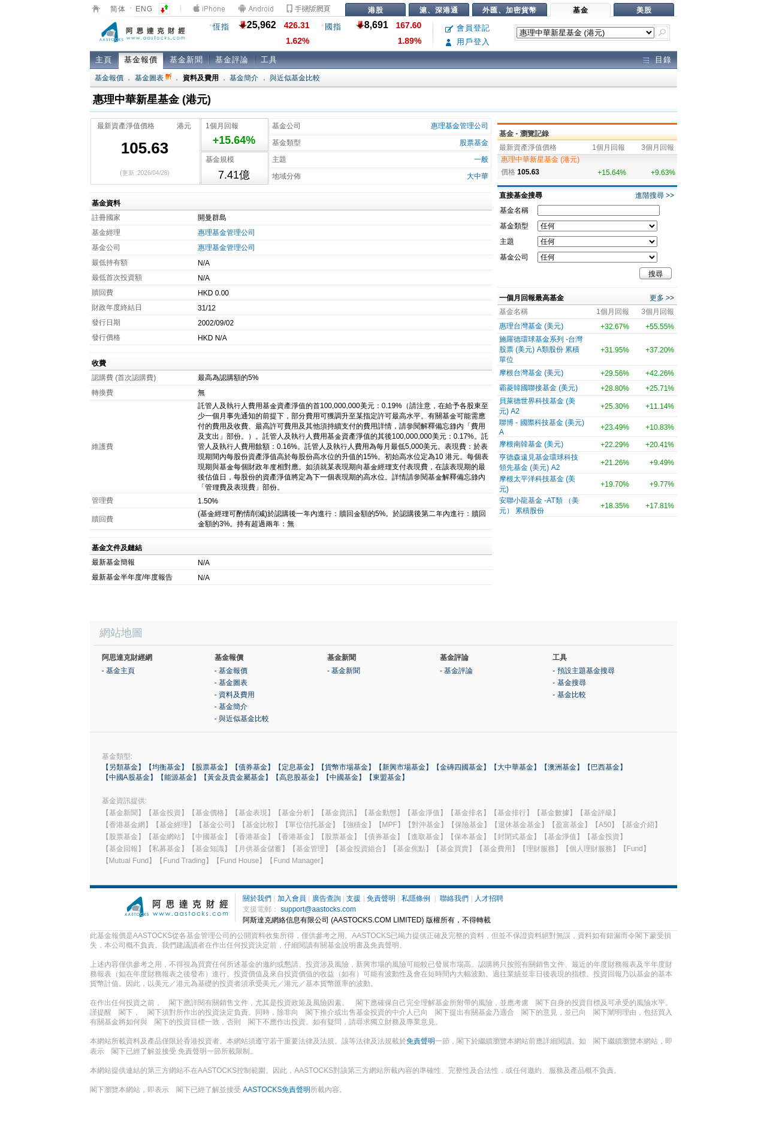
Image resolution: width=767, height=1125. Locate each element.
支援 (353, 898)
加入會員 (291, 898)
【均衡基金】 (166, 767)
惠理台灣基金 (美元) (531, 326)
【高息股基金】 (297, 777)
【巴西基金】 (605, 767)
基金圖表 (153, 78)
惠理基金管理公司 (459, 126)
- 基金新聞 (343, 670)
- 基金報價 (231, 670)
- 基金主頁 (118, 670)
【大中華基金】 (515, 767)
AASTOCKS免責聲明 (276, 1089)
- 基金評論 (456, 670)
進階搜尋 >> (654, 195)
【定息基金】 (296, 767)
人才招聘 (489, 898)
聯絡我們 (454, 898)
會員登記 (467, 27)
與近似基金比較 (295, 78)
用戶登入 (467, 41)
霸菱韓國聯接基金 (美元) (538, 388)
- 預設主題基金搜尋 (583, 670)
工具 (269, 59)
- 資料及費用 (235, 694)
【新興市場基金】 (404, 767)
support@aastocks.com (318, 909)
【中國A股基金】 (129, 777)
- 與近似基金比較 (242, 718)
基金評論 (232, 59)
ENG (144, 9)
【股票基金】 (209, 767)
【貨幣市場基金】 (346, 767)
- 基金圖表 (231, 682)
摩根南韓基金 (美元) (531, 444)
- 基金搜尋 (568, 682)
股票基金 (474, 142)
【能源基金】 (178, 777)
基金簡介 (244, 78)
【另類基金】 (123, 767)
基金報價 (141, 59)
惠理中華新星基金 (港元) (540, 159)
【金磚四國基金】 (461, 767)
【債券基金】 (252, 767)
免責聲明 (381, 898)
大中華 (477, 176)
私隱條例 (415, 898)
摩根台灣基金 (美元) (531, 373)
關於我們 (257, 898)
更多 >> (662, 298)
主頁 (103, 59)
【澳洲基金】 (562, 767)
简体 (118, 9)
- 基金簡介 (231, 706)
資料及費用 (201, 78)
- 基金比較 (568, 694)
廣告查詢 (326, 898)
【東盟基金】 (387, 777)
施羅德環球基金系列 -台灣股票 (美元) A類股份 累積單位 (540, 349)
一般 (481, 159)
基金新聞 (186, 59)
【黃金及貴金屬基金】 (236, 777)
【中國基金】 (344, 777)
